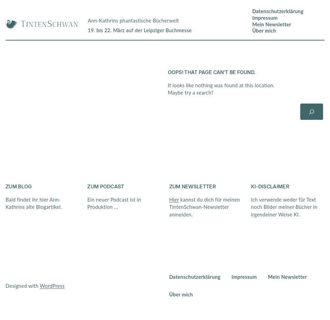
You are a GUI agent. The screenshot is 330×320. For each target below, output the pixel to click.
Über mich (264, 31)
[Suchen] (311, 112)
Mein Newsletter (271, 24)
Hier (174, 200)
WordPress (52, 286)
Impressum (264, 18)
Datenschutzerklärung (277, 11)
